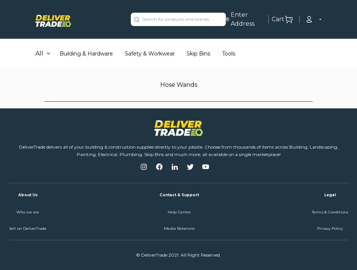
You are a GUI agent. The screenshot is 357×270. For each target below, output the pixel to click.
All (39, 53)
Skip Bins (198, 53)
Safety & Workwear (150, 53)
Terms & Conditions (330, 212)
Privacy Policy (329, 228)
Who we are (28, 212)
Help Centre (179, 212)
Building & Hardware (86, 53)
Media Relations (179, 228)
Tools (228, 53)
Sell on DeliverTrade (28, 228)
